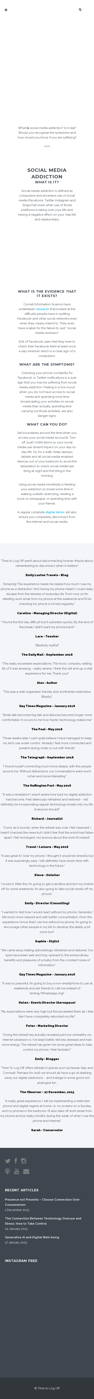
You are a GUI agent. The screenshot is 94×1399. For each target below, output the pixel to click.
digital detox (55, 512)
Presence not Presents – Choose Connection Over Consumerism (42, 1202)
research (42, 309)
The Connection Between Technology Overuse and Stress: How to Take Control (43, 1221)
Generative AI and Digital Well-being (32, 1237)
